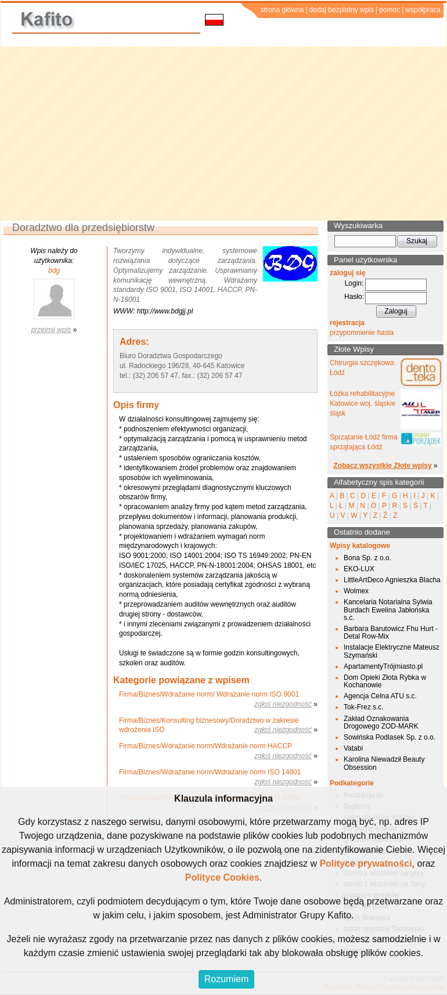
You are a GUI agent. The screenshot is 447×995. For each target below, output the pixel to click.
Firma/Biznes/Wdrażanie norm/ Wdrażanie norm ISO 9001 (209, 694)
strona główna (282, 10)
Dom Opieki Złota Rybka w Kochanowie (385, 681)
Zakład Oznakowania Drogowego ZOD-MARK (381, 722)
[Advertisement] (223, 133)
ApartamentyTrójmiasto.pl (383, 666)
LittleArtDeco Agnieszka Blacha (392, 580)
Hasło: (354, 297)
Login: (354, 283)
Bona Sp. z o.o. (367, 558)
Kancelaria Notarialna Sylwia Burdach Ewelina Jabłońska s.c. (388, 609)
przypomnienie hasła (362, 333)
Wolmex (356, 591)
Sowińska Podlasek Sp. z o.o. (389, 737)
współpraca (423, 10)
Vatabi (353, 748)
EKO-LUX (359, 569)
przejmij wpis (51, 330)
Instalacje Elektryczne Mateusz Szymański (391, 651)
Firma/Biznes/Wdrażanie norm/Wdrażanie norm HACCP (205, 746)
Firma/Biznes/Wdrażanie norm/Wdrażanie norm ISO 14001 (210, 772)
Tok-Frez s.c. (364, 707)
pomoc (389, 10)
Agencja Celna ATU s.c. (380, 696)
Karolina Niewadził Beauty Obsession (384, 763)
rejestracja (347, 323)
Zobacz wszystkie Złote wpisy (382, 466)
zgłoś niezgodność (283, 704)
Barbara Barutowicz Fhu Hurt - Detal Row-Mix (391, 632)
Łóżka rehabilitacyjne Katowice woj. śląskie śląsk (362, 403)
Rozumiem (226, 979)
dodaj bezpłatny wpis (341, 10)
